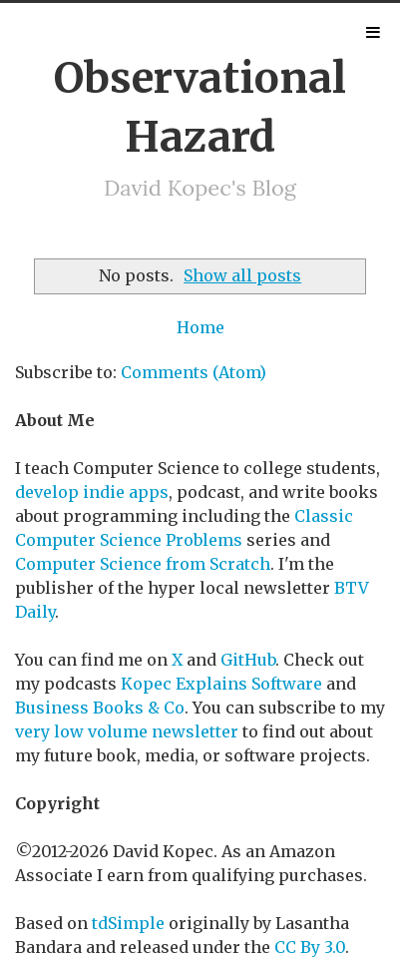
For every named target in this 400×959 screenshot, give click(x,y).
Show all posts (242, 275)
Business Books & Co (100, 708)
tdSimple (128, 923)
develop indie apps (92, 492)
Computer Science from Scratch (142, 564)
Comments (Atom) (193, 372)
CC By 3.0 (309, 947)
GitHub (247, 660)
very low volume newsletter (126, 731)
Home (200, 327)
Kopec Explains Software (221, 684)
